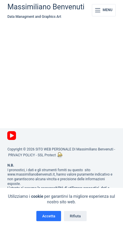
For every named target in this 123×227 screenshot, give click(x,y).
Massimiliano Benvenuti (45, 7)
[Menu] (104, 10)
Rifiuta (75, 216)
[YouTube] (11, 135)
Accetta (48, 216)
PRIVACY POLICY (21, 155)
